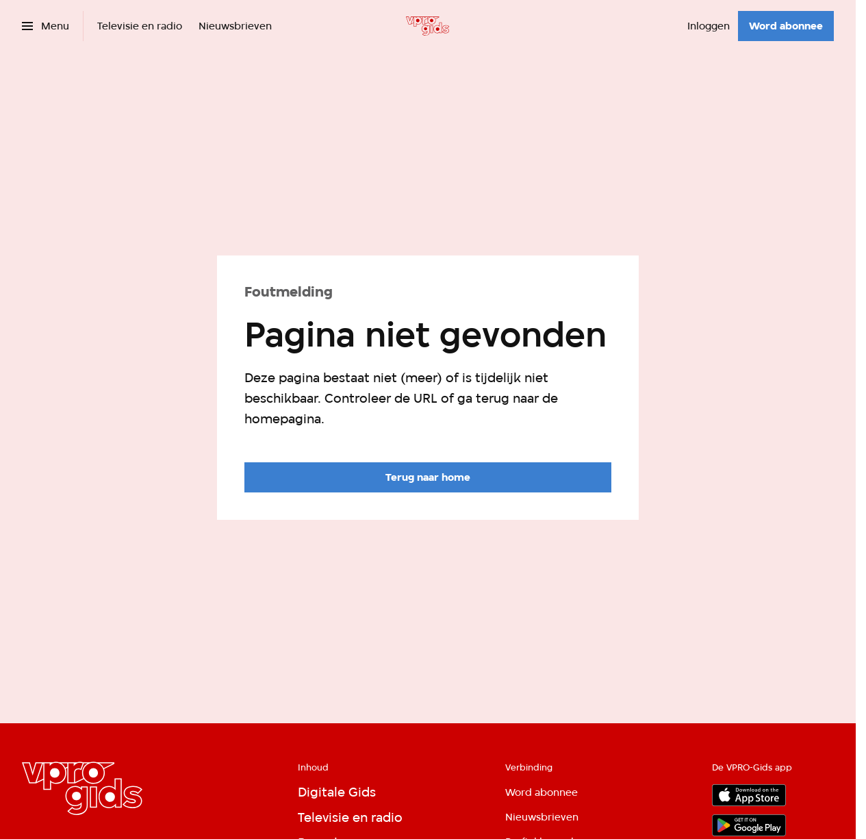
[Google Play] (749, 825)
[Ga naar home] (427, 26)
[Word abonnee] (786, 26)
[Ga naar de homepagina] (427, 477)
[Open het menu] (45, 26)
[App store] (749, 795)
